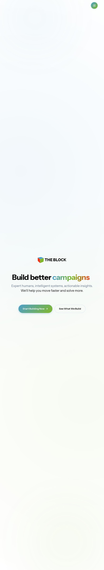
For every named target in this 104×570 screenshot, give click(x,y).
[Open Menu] (94, 5)
